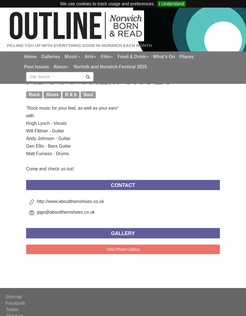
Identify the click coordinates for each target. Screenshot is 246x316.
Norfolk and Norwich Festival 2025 (110, 66)
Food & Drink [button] (132, 56)
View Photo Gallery (123, 249)
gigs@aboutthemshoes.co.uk (66, 212)
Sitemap (14, 296)
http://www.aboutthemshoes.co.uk (70, 201)
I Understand (171, 3)
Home (30, 56)
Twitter (12, 309)
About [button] (61, 66)
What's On (164, 56)
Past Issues (36, 66)
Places (186, 56)
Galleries (50, 56)
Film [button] (107, 56)
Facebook (15, 303)
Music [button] (72, 56)
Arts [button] (90, 56)
